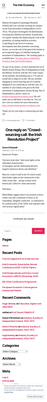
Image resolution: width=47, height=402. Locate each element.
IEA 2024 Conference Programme (19, 282)
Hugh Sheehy (9, 303)
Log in (5, 377)
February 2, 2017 (34, 17)
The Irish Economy (23, 5)
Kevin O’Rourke (10, 326)
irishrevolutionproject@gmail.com (17, 96)
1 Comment (30, 120)
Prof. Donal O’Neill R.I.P (23, 312)
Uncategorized (13, 120)
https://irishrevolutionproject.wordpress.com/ (21, 105)
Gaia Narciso (16, 17)
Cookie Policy (8, 392)
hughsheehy (8, 335)
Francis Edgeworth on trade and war (20, 259)
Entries (8, 381)
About (5, 245)
